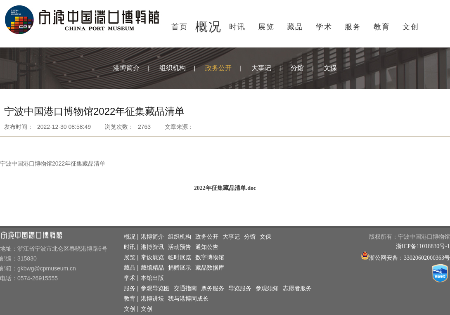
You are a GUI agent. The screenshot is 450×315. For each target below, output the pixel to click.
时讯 (237, 27)
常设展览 (152, 257)
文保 (330, 67)
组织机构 (172, 67)
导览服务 (239, 288)
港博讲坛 (152, 299)
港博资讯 (152, 247)
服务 (353, 27)
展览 (266, 27)
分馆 (297, 67)
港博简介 (126, 67)
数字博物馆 (209, 257)
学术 (324, 27)
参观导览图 (155, 288)
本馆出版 (152, 278)
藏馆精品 (152, 268)
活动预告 (179, 247)
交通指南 (185, 288)
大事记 (261, 67)
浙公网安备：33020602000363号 (409, 258)
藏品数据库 (209, 268)
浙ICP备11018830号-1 (423, 246)
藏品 (295, 27)
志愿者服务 (297, 288)
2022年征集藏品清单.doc (225, 188)
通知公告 (206, 247)
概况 (208, 26)
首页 (179, 27)
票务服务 (212, 288)
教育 (382, 27)
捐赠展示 (179, 268)
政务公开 (218, 67)
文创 (411, 27)
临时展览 (179, 257)
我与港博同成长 (188, 299)
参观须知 (267, 288)
